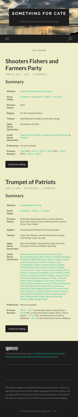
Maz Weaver (31, 188)
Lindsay (45, 135)
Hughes (51, 275)
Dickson (24, 267)
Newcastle (25, 288)
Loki (26, 74)
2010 (38, 153)
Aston (32, 254)
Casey (35, 262)
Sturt (22, 296)
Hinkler (43, 275)
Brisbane (43, 259)
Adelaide (24, 254)
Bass (59, 254)
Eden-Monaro (50, 267)
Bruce (51, 259)
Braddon (24, 259)
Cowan (36, 264)
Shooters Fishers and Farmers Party (31, 64)
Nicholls (48, 288)
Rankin (64, 291)
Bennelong (25, 256)
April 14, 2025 (13, 188)
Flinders (45, 270)
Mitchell (24, 286)
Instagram (37, 96)
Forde (58, 270)
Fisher (37, 270)
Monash (33, 286)
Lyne (46, 280)
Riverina (24, 137)
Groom (66, 272)
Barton (53, 254)
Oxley (65, 288)
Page (58, 135)
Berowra (35, 256)
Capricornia (25, 262)
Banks (39, 254)
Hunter (37, 135)
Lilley (22, 280)
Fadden (60, 267)
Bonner (49, 256)
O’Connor (57, 288)
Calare (23, 135)
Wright (44, 299)
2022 (22, 151)
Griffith (58, 272)
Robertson (41, 294)
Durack (39, 267)
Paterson (49, 291)
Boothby (57, 256)
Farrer (30, 135)
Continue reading (16, 164)
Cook (58, 262)
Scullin (55, 294)
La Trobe (52, 278)
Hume (58, 275)
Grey (51, 272)
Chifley (42, 262)
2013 (30, 153)
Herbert (24, 275)
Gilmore (24, 272)
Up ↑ (56, 411)
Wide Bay (33, 299)
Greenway (43, 272)
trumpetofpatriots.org (30, 205)
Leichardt (61, 278)
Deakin (60, 264)
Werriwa (58, 296)
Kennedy (24, 278)
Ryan (48, 294)
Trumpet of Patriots (30, 181)
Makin (23, 283)
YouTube (58, 96)
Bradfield (33, 259)
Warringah (40, 296)
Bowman (66, 256)
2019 (42, 151)
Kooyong (43, 278)
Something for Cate (39, 13)
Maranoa (39, 283)
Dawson (52, 264)
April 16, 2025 (13, 74)
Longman (38, 280)
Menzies (66, 283)
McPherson (55, 283)
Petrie (58, 291)
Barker (46, 254)
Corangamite (26, 264)
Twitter (47, 96)
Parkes (65, 135)
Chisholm (50, 262)
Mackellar (60, 280)
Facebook (24, 96)
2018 (50, 151)
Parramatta (38, 291)
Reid (22, 294)
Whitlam (24, 299)
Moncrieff (42, 286)
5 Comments (48, 188)
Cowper (44, 264)
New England (37, 288)
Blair (42, 256)
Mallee (30, 283)
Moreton (59, 286)
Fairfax (23, 270)
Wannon (30, 296)
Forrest (65, 270)
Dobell (32, 267)
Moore (51, 286)
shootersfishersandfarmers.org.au (36, 91)
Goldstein (33, 272)
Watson (49, 296)
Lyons (52, 135)
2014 (63, 151)
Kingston (33, 278)
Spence (62, 294)
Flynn (52, 270)
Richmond (30, 294)
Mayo (47, 283)
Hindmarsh (34, 275)
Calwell (65, 259)
